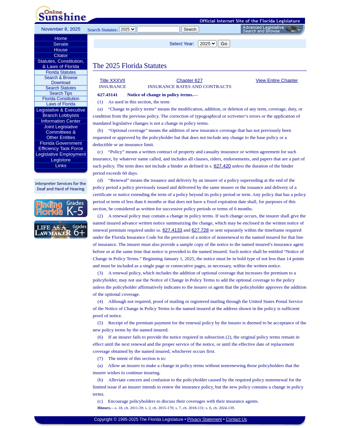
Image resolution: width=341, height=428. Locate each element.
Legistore (61, 160)
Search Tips (61, 93)
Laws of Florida (60, 104)
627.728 (200, 230)
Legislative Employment (61, 154)
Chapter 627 (190, 80)
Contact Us (236, 419)
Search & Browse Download (60, 80)
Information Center (60, 121)
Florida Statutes (61, 72)
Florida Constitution (60, 98)
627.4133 (172, 230)
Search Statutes (61, 88)
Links (60, 165)
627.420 (222, 166)
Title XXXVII (112, 80)
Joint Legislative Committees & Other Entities (61, 132)
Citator (61, 55)
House (61, 49)
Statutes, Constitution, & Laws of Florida (60, 63)
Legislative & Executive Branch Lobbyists (60, 112)
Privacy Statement (204, 419)
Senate (60, 44)
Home (61, 38)
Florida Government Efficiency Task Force (61, 145)
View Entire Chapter (277, 80)
